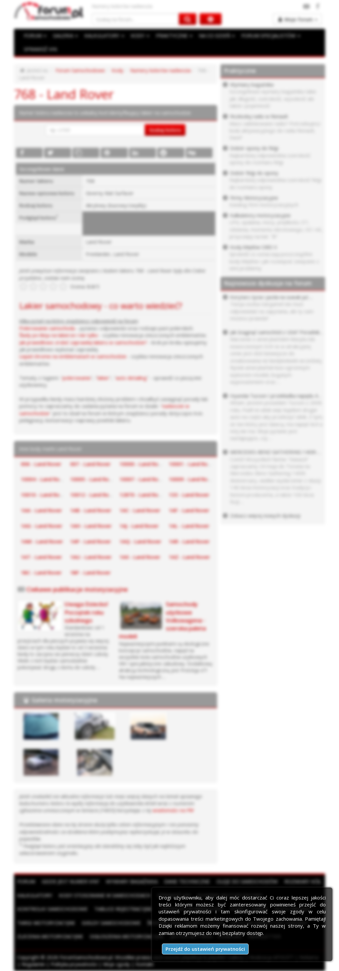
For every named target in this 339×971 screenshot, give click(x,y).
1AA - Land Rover (41, 510)
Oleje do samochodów (247, 881)
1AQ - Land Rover (140, 541)
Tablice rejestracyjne (123, 908)
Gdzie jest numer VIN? (70, 881)
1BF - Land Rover (90, 572)
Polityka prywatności (74, 964)
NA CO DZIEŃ (217, 35)
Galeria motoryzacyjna (64, 700)
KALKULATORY (104, 35)
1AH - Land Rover (91, 525)
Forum (26, 881)
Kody (117, 70)
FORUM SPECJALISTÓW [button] (270, 35)
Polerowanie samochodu (47, 328)
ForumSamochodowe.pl (86, 957)
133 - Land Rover (189, 494)
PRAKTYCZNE (174, 35)
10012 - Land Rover (93, 494)
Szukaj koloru (165, 129)
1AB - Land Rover (90, 510)
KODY (140, 35)
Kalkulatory (34, 895)
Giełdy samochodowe (111, 922)
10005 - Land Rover (93, 479)
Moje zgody (116, 964)
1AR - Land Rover (189, 541)
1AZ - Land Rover (189, 557)
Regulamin (33, 964)
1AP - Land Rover (90, 541)
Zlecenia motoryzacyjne (50, 936)
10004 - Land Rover (44, 479)
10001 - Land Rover (192, 464)
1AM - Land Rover (42, 541)
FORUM (35, 35)
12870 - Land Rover (143, 494)
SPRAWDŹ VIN (40, 49)
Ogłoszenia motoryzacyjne (127, 936)
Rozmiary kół (302, 881)
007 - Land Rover (90, 464)
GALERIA (65, 35)
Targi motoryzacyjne (46, 922)
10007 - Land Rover (143, 479)
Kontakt (145, 964)
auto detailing (131, 377)
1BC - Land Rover (41, 572)
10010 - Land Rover (44, 494)
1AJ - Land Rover (139, 525)
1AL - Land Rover (189, 525)
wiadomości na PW (173, 810)
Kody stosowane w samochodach (105, 895)
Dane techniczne (187, 881)
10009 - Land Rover (192, 479)
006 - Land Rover (41, 464)
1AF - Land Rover (189, 510)
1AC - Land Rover (140, 510)
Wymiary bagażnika (132, 881)
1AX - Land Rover (140, 557)
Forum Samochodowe (80, 70)
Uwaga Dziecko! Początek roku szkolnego (86, 612)
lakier (103, 377)
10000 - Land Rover (143, 464)
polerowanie (77, 377)
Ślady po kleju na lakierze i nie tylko (58, 335)
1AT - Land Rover (41, 557)
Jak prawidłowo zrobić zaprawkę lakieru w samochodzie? (83, 342)
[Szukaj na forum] (135, 19)
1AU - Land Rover (91, 557)
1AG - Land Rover (41, 525)
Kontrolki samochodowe (52, 908)
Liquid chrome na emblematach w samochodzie (72, 356)
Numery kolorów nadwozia (160, 70)
